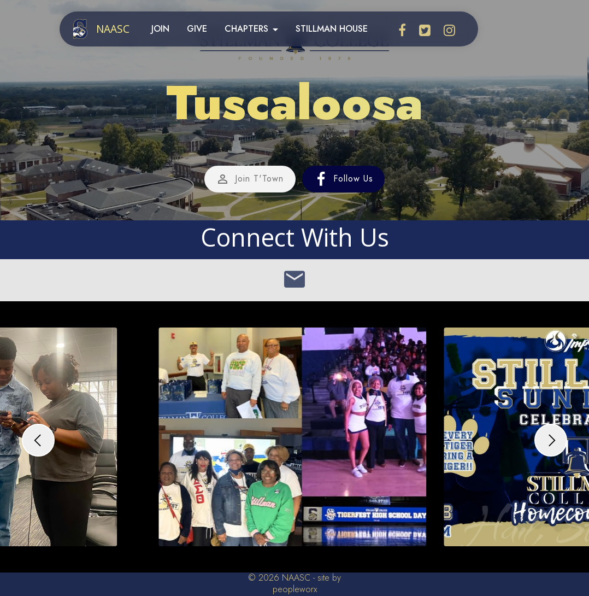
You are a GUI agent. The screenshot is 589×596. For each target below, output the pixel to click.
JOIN (160, 28)
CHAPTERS (246, 28)
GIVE (197, 28)
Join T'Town (250, 179)
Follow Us (343, 179)
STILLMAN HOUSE (332, 28)
